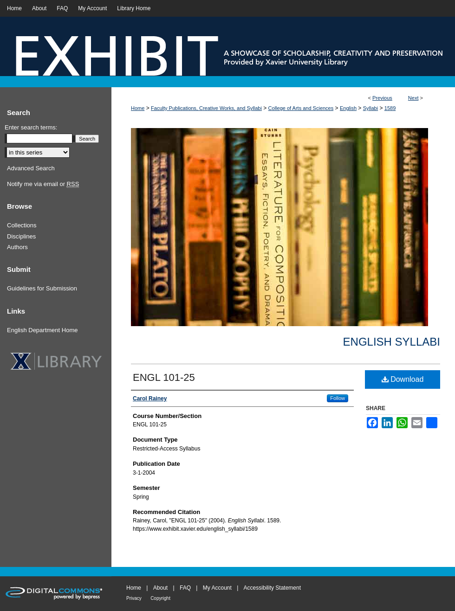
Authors (17, 247)
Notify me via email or (43, 184)
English (348, 108)
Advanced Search (31, 168)
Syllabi (370, 108)
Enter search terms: (31, 127)
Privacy (134, 598)
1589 (390, 108)
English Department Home (42, 330)
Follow (337, 398)
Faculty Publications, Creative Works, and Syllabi (206, 108)
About (160, 588)
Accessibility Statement (272, 588)
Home (137, 108)
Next (413, 98)
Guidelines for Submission (42, 288)
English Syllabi (391, 341)
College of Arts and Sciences (301, 108)
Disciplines (21, 236)
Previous (382, 98)
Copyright (160, 598)
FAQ (185, 588)
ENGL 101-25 (164, 377)
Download (403, 379)
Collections (22, 225)
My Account (217, 588)
